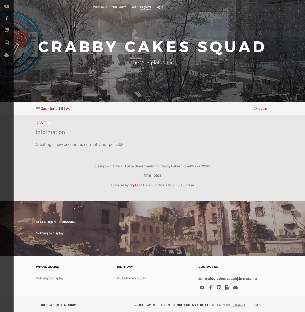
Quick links (49, 108)
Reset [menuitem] (204, 305)
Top (258, 305)
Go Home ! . (48, 305)
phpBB (134, 185)
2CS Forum (45, 122)
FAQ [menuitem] (67, 108)
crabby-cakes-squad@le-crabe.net (231, 278)
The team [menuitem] (145, 305)
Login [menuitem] (263, 108)
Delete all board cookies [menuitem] (176, 305)
